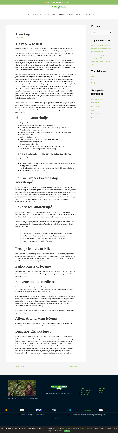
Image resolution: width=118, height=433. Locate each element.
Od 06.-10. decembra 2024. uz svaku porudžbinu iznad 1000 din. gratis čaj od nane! (101, 49)
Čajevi (93, 110)
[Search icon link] (94, 14)
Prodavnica (35, 14)
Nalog (54, 14)
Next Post (73, 367)
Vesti (93, 80)
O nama (70, 14)
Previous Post (19, 367)
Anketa (61, 14)
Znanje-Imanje (20, 37)
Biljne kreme (95, 103)
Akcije (93, 76)
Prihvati (71, 431)
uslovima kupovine (90, 428)
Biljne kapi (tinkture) (98, 99)
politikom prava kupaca (72, 428)
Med (92, 118)
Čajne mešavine (96, 114)
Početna (26, 14)
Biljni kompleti (96, 107)
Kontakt (85, 14)
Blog (45, 14)
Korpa (78, 14)
